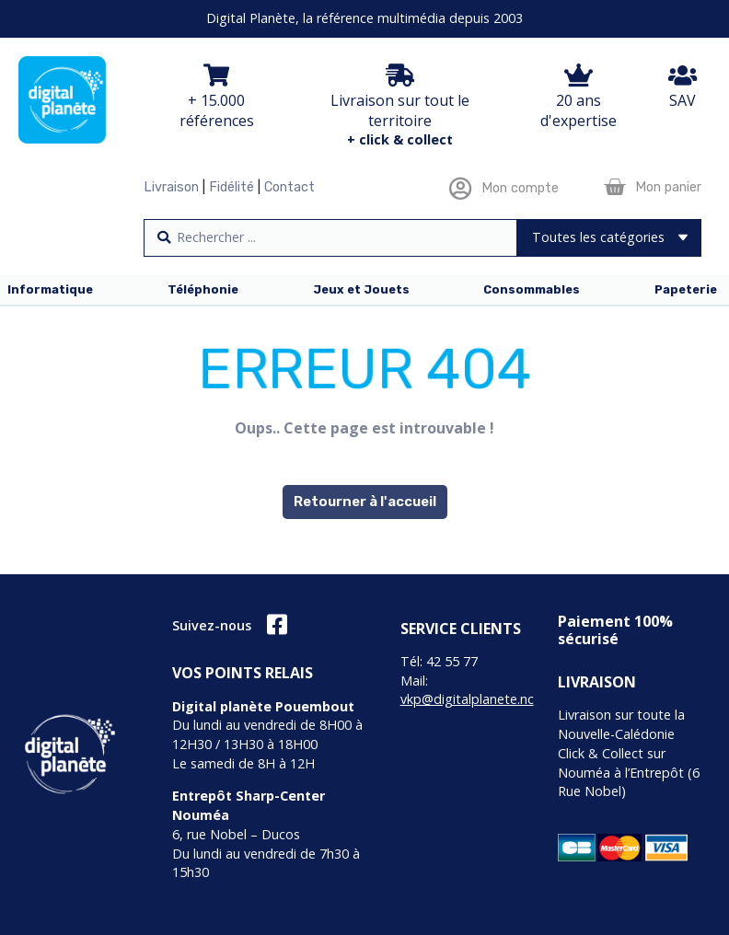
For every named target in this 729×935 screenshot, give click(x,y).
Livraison (171, 187)
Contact (289, 187)
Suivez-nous (211, 625)
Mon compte (520, 188)
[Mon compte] (460, 188)
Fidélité (231, 187)
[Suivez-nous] (276, 624)
